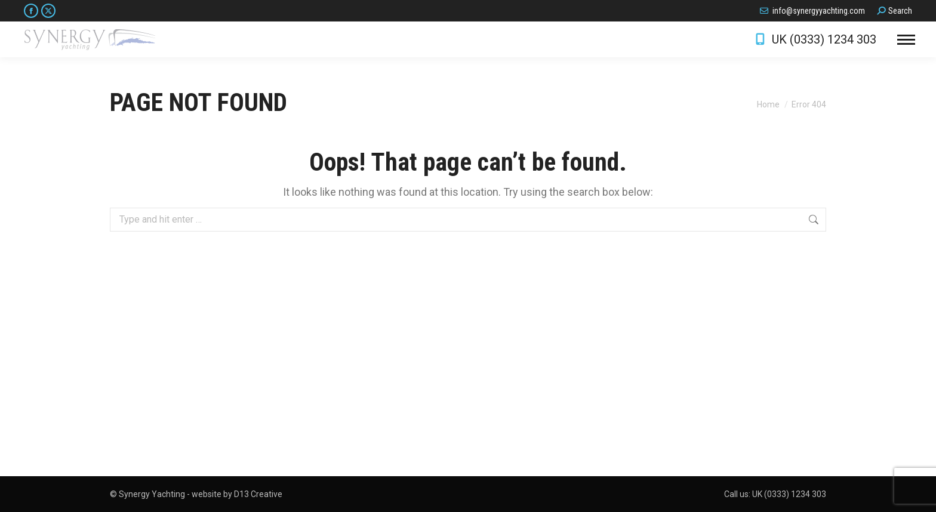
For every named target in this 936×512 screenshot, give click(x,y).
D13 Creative (258, 494)
